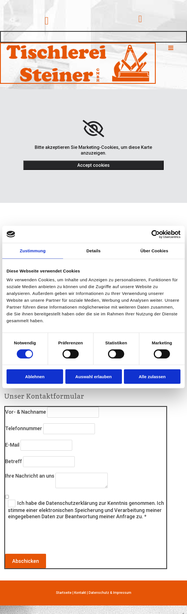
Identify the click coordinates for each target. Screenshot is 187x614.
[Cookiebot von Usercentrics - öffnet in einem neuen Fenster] (155, 234)
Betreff (13, 461)
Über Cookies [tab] (154, 250)
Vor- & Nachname (25, 412)
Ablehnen (34, 376)
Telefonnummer (23, 428)
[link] (93, 128)
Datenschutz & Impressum (110, 593)
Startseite (64, 593)
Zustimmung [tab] (33, 250)
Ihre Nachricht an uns (29, 476)
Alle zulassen (152, 376)
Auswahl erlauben (93, 376)
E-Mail (12, 445)
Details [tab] (93, 250)
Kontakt (80, 593)
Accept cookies (93, 165)
